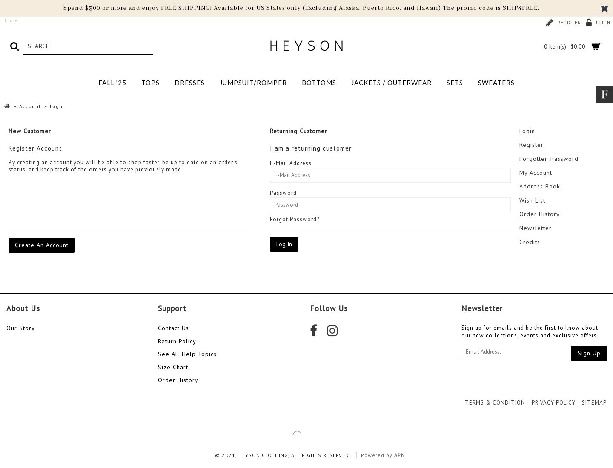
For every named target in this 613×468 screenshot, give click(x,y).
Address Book (539, 186)
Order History (539, 214)
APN (399, 455)
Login (527, 131)
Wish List (532, 200)
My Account (535, 173)
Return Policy (177, 341)
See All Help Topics (187, 354)
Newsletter (535, 228)
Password (283, 193)
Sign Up (589, 353)
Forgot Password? (294, 219)
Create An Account (42, 245)
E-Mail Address (291, 163)
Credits (529, 242)
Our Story (20, 328)
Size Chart (173, 367)
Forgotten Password (549, 159)
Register (531, 144)
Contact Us (173, 328)
